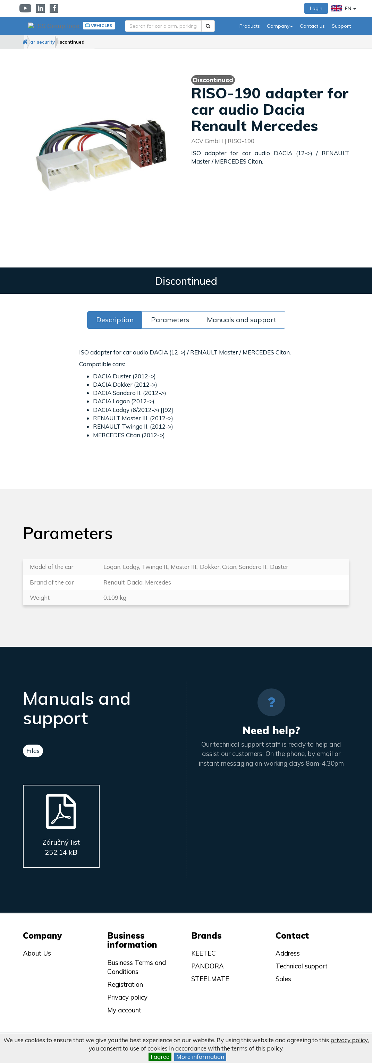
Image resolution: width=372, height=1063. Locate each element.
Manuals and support (241, 320)
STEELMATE (210, 979)
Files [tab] (33, 751)
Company (280, 26)
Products (249, 26)
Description (115, 320)
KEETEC (203, 953)
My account (124, 1010)
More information (200, 1056)
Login (316, 8)
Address (288, 953)
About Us (37, 953)
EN (343, 8)
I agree (160, 1056)
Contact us (312, 26)
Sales (283, 979)
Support (341, 26)
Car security (63, 42)
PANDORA (207, 966)
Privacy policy (127, 997)
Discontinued (106, 42)
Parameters (170, 320)
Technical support (302, 966)
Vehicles (97, 25)
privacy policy (349, 1040)
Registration (125, 984)
